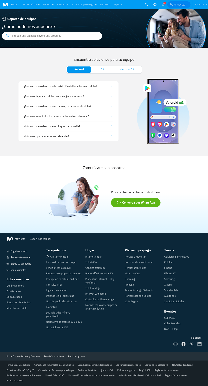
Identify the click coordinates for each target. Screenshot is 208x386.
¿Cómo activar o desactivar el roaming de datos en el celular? (57, 106)
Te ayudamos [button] (56, 250)
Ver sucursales (16, 270)
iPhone (168, 267)
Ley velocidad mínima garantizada (58, 314)
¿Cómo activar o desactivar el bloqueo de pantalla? (52, 126)
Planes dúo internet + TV (99, 273)
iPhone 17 (170, 273)
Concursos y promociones (128, 364)
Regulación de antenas (176, 375)
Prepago (47, 4)
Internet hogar (93, 256)
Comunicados (14, 296)
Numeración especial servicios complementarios (91, 375)
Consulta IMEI (54, 284)
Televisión (91, 262)
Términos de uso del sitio (18, 364)
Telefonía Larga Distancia (139, 290)
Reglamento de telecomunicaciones (23, 375)
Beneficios (105, 4)
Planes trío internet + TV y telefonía (99, 280)
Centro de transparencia (156, 364)
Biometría (51, 307)
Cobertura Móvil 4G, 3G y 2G (20, 370)
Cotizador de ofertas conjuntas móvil (95, 370)
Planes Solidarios (14, 380)
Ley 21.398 (144, 370)
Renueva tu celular (135, 267)
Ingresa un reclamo (56, 290)
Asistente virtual (57, 257)
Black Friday (171, 329)
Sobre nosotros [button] (18, 279)
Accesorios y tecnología (83, 4)
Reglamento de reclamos (166, 370)
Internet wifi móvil (95, 293)
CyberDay (169, 317)
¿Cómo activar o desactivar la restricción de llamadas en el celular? (60, 86)
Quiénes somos (15, 285)
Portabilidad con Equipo (138, 295)
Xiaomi (168, 284)
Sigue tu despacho (18, 264)
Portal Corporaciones (54, 356)
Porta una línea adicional (138, 262)
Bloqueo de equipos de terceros (63, 273)
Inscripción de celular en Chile (62, 279)
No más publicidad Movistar (61, 301)
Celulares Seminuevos (176, 256)
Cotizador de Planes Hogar (100, 299)
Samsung (169, 279)
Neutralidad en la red (182, 364)
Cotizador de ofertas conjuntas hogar (56, 370)
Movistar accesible (16, 308)
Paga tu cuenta (16, 251)
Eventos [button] (170, 311)
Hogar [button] (89, 250)
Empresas (199, 4)
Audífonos (170, 295)
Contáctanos (13, 291)
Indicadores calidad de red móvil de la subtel (140, 375)
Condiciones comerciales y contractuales (54, 364)
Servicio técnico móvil (58, 267)
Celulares (61, 4)
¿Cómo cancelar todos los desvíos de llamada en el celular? (56, 116)
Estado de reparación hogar (61, 262)
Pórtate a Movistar (135, 256)
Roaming (130, 279)
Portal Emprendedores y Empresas (23, 356)
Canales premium (95, 267)
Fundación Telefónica (18, 302)
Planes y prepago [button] (138, 250)
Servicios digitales (174, 301)
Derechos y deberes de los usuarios (95, 364)
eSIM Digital (131, 301)
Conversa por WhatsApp (136, 203)
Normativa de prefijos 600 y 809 (64, 321)
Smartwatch (171, 290)
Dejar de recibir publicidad (60, 295)
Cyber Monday (172, 323)
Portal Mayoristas (76, 356)
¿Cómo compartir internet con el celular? (46, 136)
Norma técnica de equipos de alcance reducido (101, 306)
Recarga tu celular (18, 257)
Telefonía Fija (92, 288)
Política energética (126, 370)
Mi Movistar (180, 4)
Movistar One (132, 273)
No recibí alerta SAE (57, 327)
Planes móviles (30, 4)
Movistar (15, 238)
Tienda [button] (169, 250)
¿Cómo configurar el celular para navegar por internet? (54, 96)
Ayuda (117, 4)
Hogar (14, 4)
